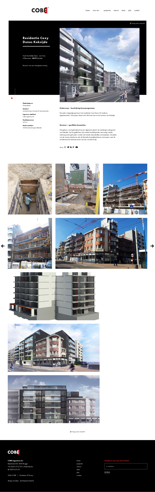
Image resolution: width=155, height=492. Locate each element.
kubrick (31, 481)
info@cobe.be (28, 466)
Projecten (107, 10)
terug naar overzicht (138, 23)
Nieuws (116, 10)
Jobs (129, 10)
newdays (16, 481)
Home (88, 10)
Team (123, 10)
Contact (137, 10)
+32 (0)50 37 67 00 (15, 466)
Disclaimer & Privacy (26, 475)
